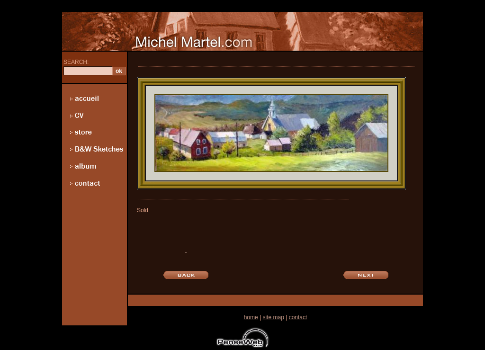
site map (273, 317)
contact (298, 317)
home (251, 317)
